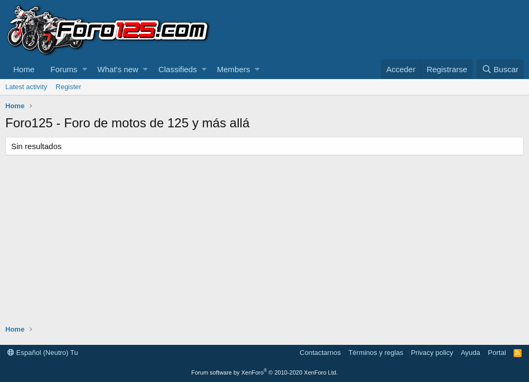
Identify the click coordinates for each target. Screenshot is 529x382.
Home (23, 69)
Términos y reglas (376, 353)
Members (233, 69)
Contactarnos (320, 353)
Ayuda (470, 353)
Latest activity (26, 87)
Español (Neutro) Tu (42, 353)
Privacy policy (432, 353)
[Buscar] (500, 69)
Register (68, 87)
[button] (85, 69)
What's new (118, 69)
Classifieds (177, 69)
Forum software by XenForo (265, 372)
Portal (497, 353)
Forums (63, 69)
